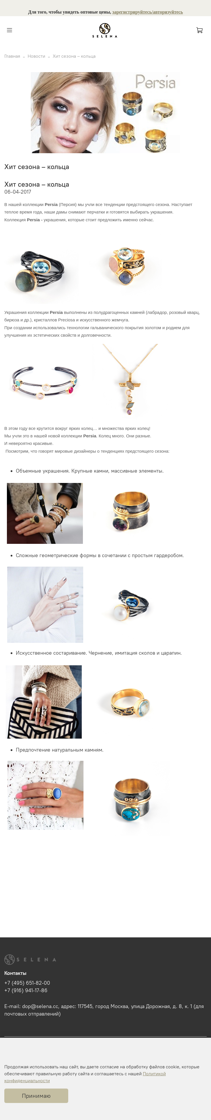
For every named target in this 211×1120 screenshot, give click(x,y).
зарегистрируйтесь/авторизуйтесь (147, 12)
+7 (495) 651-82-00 (27, 983)
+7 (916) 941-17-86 (25, 990)
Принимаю (36, 1095)
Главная (12, 56)
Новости (36, 56)
